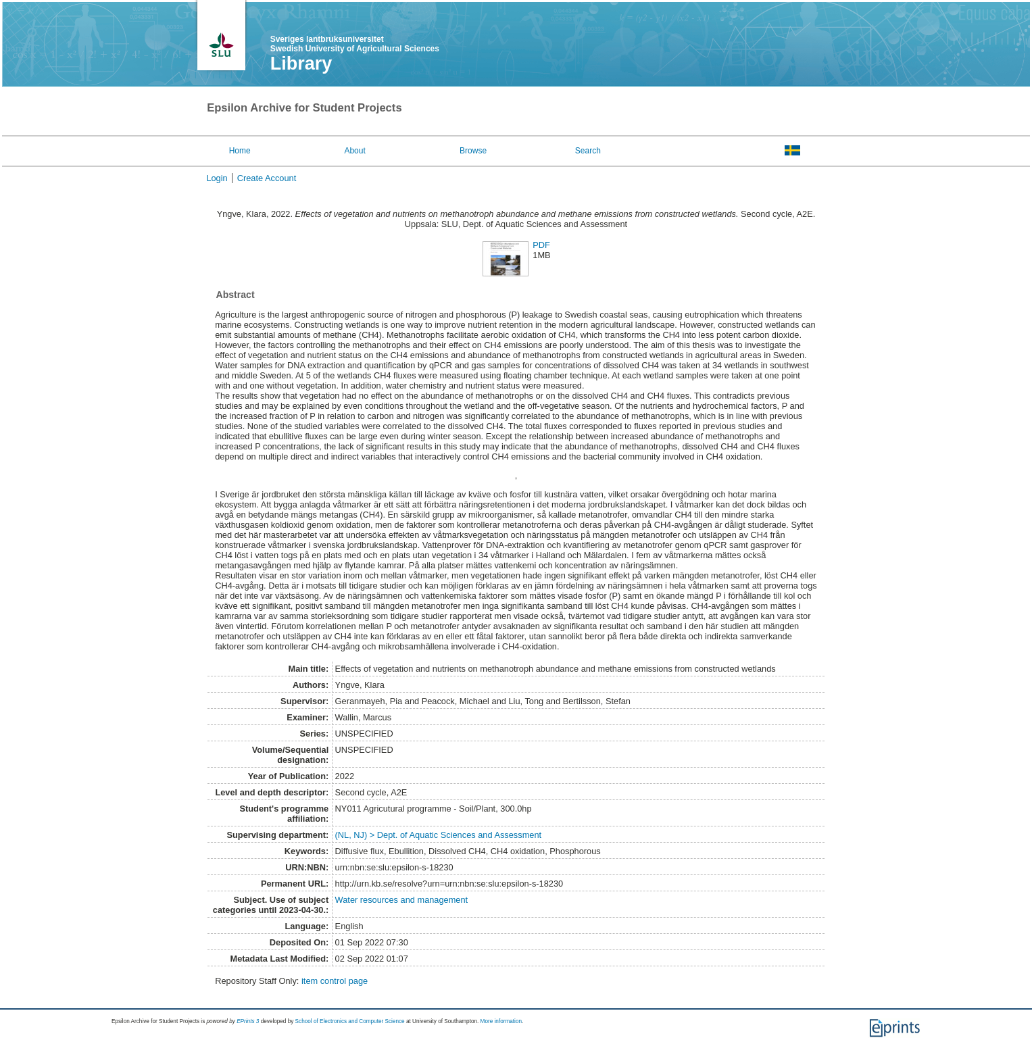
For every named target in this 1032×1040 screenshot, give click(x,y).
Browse (473, 150)
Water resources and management (401, 900)
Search (588, 150)
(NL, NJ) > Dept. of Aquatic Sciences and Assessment (438, 835)
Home (240, 150)
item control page (334, 981)
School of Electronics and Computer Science (350, 1021)
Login (216, 178)
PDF (541, 245)
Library (301, 63)
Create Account (267, 178)
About (354, 150)
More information (501, 1021)
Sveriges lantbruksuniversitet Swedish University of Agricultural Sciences (354, 43)
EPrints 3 (248, 1021)
